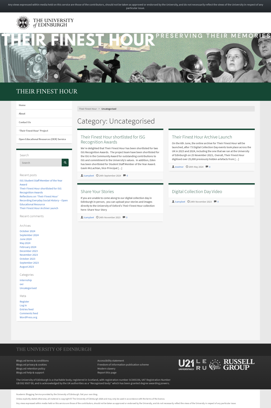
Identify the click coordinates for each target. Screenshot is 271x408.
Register (24, 301)
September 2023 (29, 262)
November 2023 (29, 254)
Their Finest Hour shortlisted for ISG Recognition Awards (113, 139)
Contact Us (25, 122)
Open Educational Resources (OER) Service (42, 139)
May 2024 (25, 243)
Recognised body (100, 383)
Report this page (106, 372)
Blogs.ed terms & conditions (32, 360)
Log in (23, 305)
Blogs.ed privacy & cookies (31, 364)
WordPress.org (28, 317)
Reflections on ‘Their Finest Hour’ (39, 196)
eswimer (179, 166)
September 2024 (29, 235)
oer (22, 284)
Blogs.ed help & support (30, 372)
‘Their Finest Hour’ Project (33, 130)
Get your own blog (88, 394)
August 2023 (27, 266)
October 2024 (27, 231)
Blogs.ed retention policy (30, 368)
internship (26, 280)
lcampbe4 (89, 175)
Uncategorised (28, 288)
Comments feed (29, 313)
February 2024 (28, 247)
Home (22, 105)
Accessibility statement (110, 360)
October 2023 (27, 258)
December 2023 (29, 251)
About (22, 113)
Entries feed (27, 309)
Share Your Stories (97, 191)
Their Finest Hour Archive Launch (39, 208)
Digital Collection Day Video (197, 191)
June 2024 (26, 239)
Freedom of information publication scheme (123, 364)
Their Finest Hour (46, 92)
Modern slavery (106, 368)
